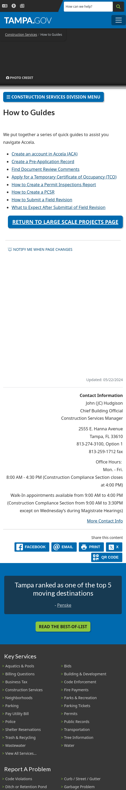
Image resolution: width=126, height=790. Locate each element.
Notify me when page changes (40, 249)
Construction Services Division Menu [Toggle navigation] (53, 97)
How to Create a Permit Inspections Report (54, 185)
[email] (64, 547)
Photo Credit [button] (19, 77)
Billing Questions (20, 673)
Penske (64, 605)
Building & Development (85, 673)
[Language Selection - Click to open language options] (4, 6)
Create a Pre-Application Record (43, 161)
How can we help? (79, 6)
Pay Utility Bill (17, 713)
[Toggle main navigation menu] (118, 20)
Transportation (77, 729)
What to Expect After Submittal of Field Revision (58, 207)
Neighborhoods (18, 697)
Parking (11, 705)
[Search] (118, 7)
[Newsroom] (22, 6)
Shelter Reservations (23, 729)
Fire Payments (76, 689)
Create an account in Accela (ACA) (44, 154)
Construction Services (21, 34)
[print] (91, 547)
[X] (114, 547)
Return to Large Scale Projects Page (65, 221)
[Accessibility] (13, 6)
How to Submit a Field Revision (42, 200)
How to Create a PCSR (33, 192)
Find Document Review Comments (45, 169)
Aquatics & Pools (19, 665)
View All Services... (21, 753)
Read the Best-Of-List (63, 627)
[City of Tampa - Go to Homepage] (28, 20)
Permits (70, 713)
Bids (67, 665)
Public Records (76, 721)
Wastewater (15, 745)
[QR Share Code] (106, 557)
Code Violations (18, 778)
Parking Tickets (77, 705)
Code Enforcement (80, 681)
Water (69, 745)
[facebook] (31, 547)
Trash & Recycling (20, 737)
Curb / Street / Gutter (82, 778)
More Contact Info (105, 521)
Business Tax (16, 681)
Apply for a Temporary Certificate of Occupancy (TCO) (64, 177)
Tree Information (78, 737)
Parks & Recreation (80, 697)
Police (10, 721)
